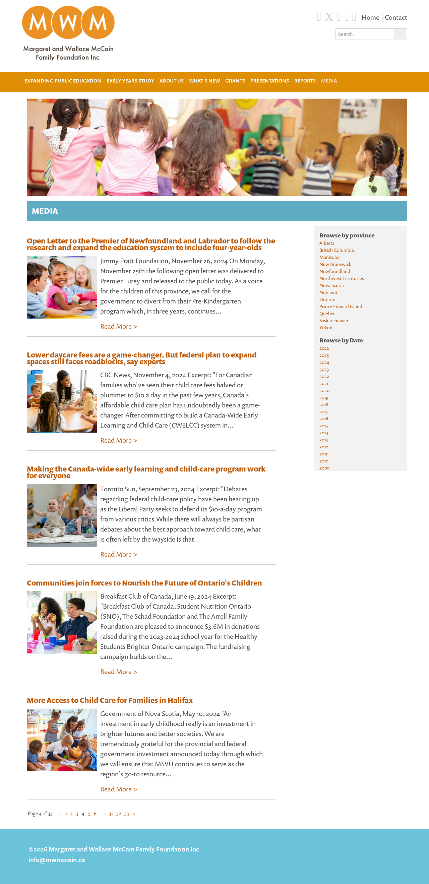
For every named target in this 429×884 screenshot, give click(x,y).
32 (118, 813)
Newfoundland (334, 271)
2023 (324, 369)
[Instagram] (347, 17)
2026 (324, 348)
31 (111, 813)
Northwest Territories (341, 278)
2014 (323, 432)
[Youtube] (354, 17)
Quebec (327, 313)
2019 (323, 397)
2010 (323, 460)
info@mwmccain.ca (56, 859)
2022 (324, 376)
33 (126, 813)
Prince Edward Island (340, 306)
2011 (323, 453)
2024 (324, 362)
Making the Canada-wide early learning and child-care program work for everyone (146, 472)
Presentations (269, 80)
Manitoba (329, 257)
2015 (323, 425)
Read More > (118, 326)
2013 (323, 439)
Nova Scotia (331, 285)
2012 (323, 446)
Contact (396, 17)
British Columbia (336, 250)
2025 (324, 355)
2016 (323, 418)
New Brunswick (335, 264)
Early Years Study (130, 80)
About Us (172, 80)
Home (371, 17)
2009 (324, 467)
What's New (204, 80)
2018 (323, 404)
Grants (235, 80)
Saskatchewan (333, 320)
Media (329, 80)
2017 (323, 411)
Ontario (327, 299)
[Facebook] (319, 17)
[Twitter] (329, 17)
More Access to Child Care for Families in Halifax (110, 700)
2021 (323, 383)
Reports (305, 80)
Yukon (325, 327)
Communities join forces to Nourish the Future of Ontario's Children (144, 583)
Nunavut (328, 292)
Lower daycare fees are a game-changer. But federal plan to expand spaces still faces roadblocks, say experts (142, 358)
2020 (324, 390)
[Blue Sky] (339, 17)
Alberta (326, 243)
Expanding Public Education (62, 80)
